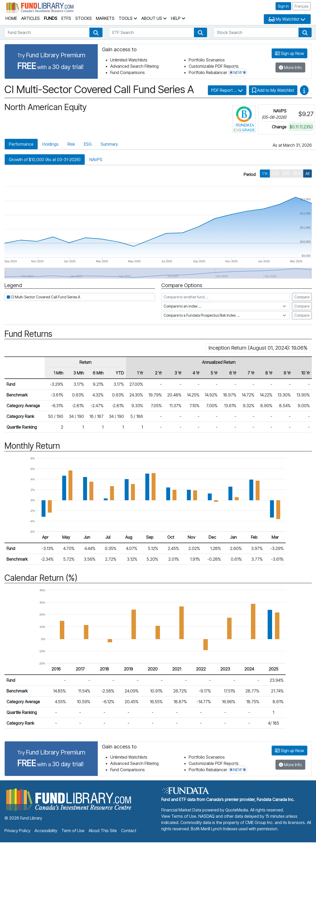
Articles (30, 18)
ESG (88, 144)
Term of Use (72, 830)
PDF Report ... (227, 90)
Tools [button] (128, 18)
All (307, 173)
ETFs (66, 18)
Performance (21, 144)
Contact (128, 830)
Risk (71, 144)
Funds (50, 18)
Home (11, 18)
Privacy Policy (17, 830)
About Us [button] (154, 18)
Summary (109, 144)
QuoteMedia (236, 810)
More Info (290, 67)
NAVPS (95, 159)
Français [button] (301, 6)
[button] (95, 32)
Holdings (50, 144)
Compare (301, 297)
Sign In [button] (283, 6)
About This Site (103, 830)
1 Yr (265, 173)
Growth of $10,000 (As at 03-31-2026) (45, 159)
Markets (105, 18)
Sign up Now (289, 53)
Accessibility (46, 830)
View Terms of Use (178, 816)
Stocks (83, 18)
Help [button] (178, 18)
